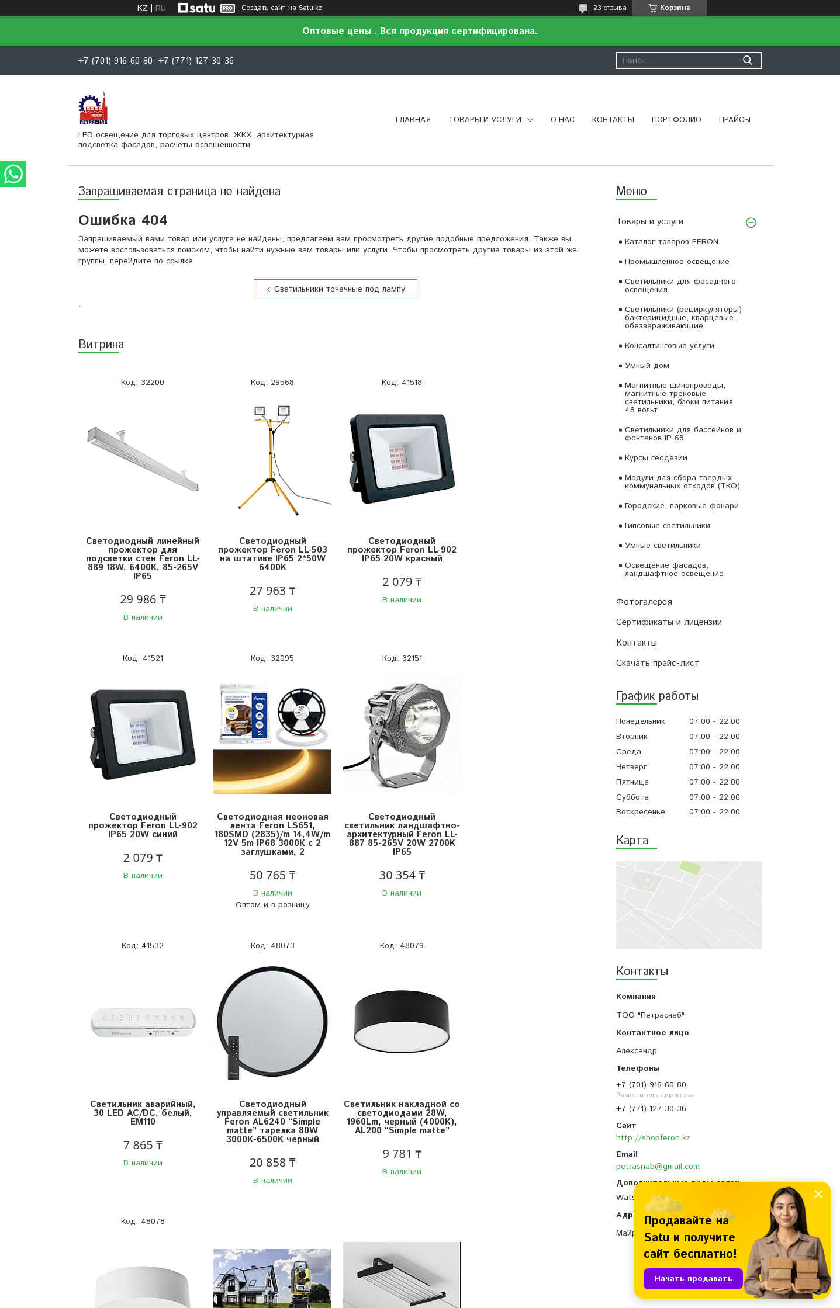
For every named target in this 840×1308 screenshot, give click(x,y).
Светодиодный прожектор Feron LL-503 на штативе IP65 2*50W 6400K (271, 554)
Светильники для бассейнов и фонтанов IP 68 (683, 434)
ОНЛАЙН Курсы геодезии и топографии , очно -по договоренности (399, 1097)
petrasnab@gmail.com (658, 1166)
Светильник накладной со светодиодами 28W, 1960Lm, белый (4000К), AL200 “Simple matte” (271, 1117)
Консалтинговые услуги (669, 346)
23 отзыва (610, 8)
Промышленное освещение (677, 262)
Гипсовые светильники (667, 526)
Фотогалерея (644, 602)
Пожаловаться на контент (452, 1297)
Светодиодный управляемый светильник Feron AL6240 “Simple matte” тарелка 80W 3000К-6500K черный (528, 834)
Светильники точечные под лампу (339, 289)
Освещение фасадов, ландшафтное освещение (674, 570)
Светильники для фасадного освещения (680, 286)
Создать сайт (263, 8)
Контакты (613, 120)
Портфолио (676, 120)
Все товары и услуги (331, 1235)
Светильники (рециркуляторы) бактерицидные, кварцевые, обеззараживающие (683, 318)
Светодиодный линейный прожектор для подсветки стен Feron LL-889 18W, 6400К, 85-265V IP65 (142, 559)
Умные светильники (663, 545)
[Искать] (748, 60)
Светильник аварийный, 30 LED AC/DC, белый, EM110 (399, 826)
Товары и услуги (484, 120)
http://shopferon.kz (653, 1138)
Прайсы (735, 120)
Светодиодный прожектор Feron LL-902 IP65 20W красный (399, 550)
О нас (563, 120)
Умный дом (647, 366)
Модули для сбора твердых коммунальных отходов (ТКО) (682, 482)
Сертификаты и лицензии (669, 622)
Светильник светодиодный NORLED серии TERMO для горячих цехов (528, 1101)
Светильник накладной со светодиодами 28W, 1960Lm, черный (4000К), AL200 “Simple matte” (142, 1117)
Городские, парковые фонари (682, 506)
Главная (413, 120)
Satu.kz (471, 1286)
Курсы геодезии (656, 458)
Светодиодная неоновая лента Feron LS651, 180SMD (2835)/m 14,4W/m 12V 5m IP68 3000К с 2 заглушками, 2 (143, 834)
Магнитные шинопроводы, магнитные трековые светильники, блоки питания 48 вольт (679, 398)
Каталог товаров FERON (671, 242)
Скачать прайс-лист (658, 663)
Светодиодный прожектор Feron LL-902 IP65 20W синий (528, 550)
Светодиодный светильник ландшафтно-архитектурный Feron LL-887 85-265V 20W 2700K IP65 (271, 834)
